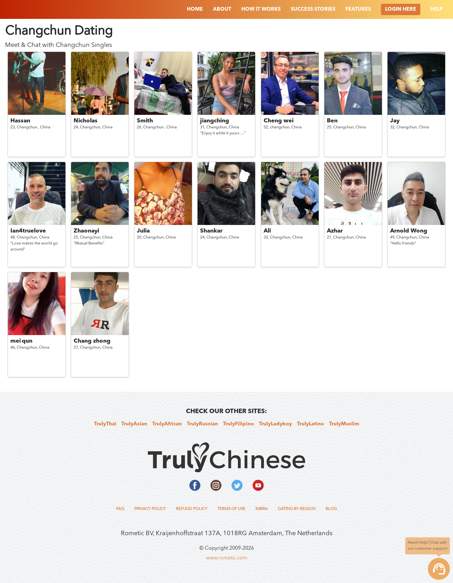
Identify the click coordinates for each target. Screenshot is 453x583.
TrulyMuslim (344, 424)
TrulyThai (105, 424)
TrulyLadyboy (275, 424)
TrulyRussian (202, 424)
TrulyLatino (310, 424)
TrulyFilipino (238, 424)
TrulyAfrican (167, 424)
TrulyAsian (134, 424)
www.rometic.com (226, 558)
